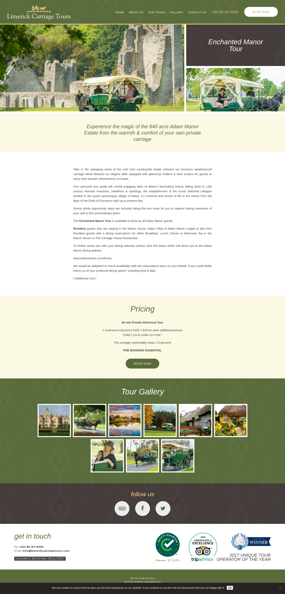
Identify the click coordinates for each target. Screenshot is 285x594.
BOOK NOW (261, 11)
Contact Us (197, 12)
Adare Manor (154, 221)
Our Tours (156, 12)
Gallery (176, 12)
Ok (230, 587)
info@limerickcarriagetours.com (45, 550)
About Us (136, 12)
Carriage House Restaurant (119, 238)
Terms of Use (137, 578)
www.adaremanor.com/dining (92, 258)
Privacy (150, 578)
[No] (280, 588)
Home (120, 12)
